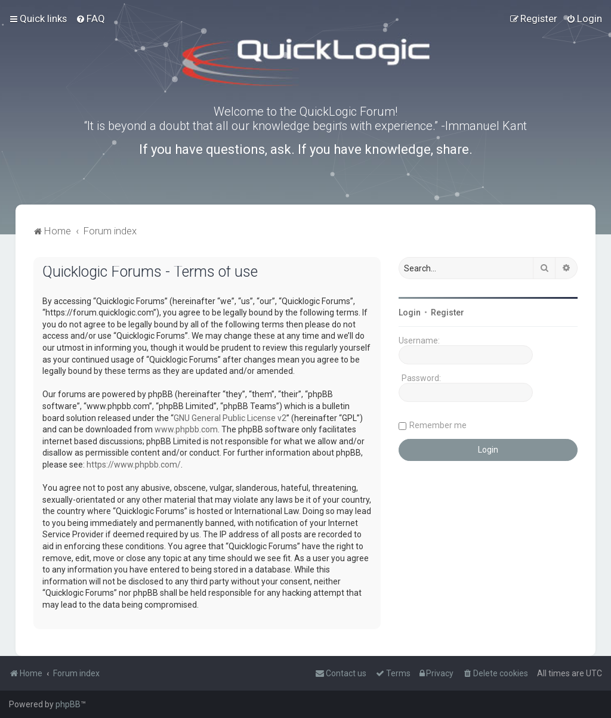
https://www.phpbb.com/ (134, 464)
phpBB (68, 704)
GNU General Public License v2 (230, 418)
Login (410, 312)
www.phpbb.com (186, 429)
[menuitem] (90, 18)
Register (447, 312)
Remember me (438, 425)
